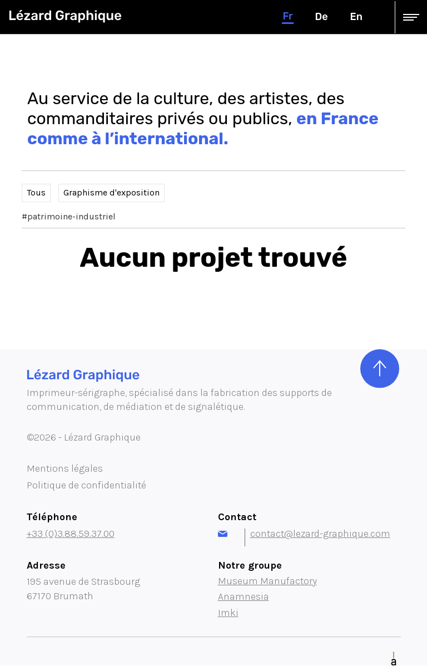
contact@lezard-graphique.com (304, 533)
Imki (228, 613)
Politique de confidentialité (86, 485)
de (321, 17)
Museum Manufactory (267, 581)
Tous (36, 192)
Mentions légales (65, 468)
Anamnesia (243, 596)
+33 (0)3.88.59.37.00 (71, 533)
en (356, 17)
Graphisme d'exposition (111, 192)
